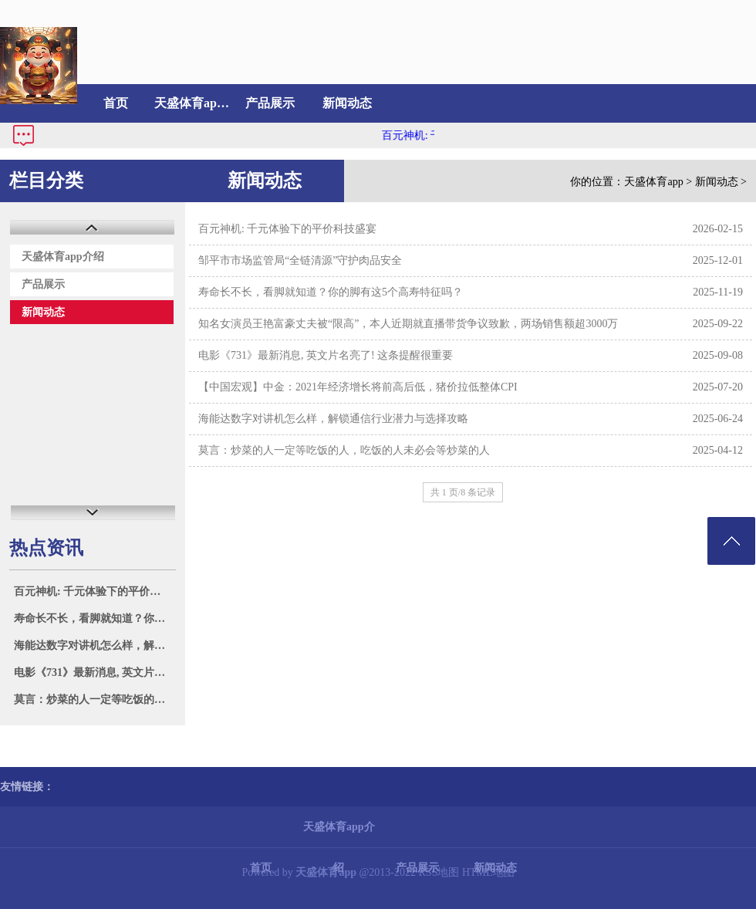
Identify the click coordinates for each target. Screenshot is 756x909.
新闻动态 (347, 103)
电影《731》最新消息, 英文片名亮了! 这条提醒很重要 (325, 355)
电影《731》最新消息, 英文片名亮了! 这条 (94, 672)
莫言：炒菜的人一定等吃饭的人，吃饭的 (94, 699)
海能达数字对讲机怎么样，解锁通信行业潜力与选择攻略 (333, 418)
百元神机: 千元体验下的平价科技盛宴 (94, 591)
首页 (115, 103)
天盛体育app (653, 182)
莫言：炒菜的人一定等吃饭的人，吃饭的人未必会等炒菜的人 (344, 450)
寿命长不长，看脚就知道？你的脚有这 (94, 618)
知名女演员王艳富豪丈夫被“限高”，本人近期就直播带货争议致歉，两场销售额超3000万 (408, 323)
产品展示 (270, 103)
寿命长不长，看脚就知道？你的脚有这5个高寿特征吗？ (330, 292)
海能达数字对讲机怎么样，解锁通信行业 (94, 645)
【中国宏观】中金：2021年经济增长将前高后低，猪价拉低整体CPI (358, 387)
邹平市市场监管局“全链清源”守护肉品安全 (300, 260)
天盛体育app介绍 (192, 103)
